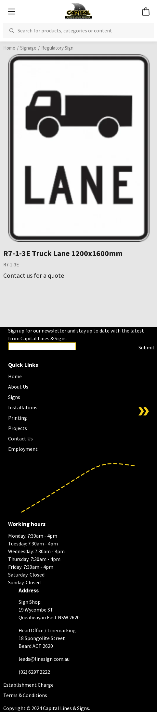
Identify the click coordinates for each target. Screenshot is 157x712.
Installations (22, 407)
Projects (17, 428)
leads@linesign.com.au (44, 659)
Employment (23, 449)
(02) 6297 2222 (34, 672)
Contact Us (20, 438)
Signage (28, 48)
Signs (14, 397)
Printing (17, 417)
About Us (18, 386)
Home (9, 48)
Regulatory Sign (57, 48)
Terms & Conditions (25, 695)
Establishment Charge (28, 685)
